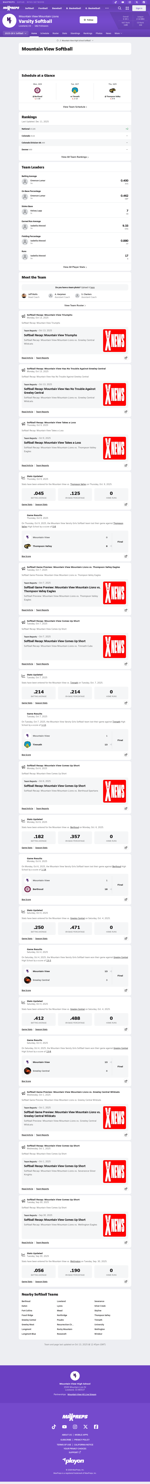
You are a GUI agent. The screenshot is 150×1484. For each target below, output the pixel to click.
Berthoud (74, 827)
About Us (67, 1434)
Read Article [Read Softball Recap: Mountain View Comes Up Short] (27, 663)
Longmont (26, 1329)
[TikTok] (115, 2)
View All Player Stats (75, 267)
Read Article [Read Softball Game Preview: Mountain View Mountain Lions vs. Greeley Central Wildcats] (27, 1134)
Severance (99, 1301)
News (108, 33)
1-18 (43, 869)
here (92, 287)
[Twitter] (137, 2)
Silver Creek (100, 1305)
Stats (64, 33)
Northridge (62, 1315)
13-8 (48, 1051)
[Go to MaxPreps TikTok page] (54, 1427)
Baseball (57, 8)
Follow (88, 19)
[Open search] (119, 8)
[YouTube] (123, 2)
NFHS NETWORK (35, 2)
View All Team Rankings (75, 156)
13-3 (48, 960)
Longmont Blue (29, 1333)
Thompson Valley (78, 484)
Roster (56, 33)
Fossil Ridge (27, 1315)
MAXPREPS (9, 2)
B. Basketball (73, 8)
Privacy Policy (82, 1439)
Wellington (75, 1261)
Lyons (60, 1305)
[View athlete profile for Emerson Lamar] (75, 176)
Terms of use (64, 1444)
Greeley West (28, 1324)
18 (106, 889)
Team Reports (30, 330)
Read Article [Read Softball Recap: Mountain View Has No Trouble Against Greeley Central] (27, 411)
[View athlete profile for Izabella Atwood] (75, 221)
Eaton (24, 1305)
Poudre (60, 1319)
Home (34, 33)
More (118, 33)
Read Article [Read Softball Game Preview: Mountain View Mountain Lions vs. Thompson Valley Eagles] (27, 609)
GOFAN (21, 2)
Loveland (61, 1301)
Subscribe (65, 1439)
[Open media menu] (127, 8)
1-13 (43, 725)
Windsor (98, 1333)
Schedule (44, 33)
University (99, 1324)
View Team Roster (75, 305)
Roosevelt (61, 1333)
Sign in (139, 8)
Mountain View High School (75, 1378)
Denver (25, 149)
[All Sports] (107, 8)
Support (75, 1452)
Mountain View (37, 537)
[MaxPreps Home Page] (58, 40)
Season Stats (41, 504)
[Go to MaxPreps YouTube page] (64, 1427)
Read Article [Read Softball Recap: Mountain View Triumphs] (27, 357)
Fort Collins (27, 1310)
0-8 (54, 526)
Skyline (97, 1310)
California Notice (83, 1444)
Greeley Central (77, 918)
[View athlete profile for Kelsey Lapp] (75, 206)
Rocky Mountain (64, 1329)
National (26, 128)
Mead (59, 1310)
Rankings (87, 33)
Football (43, 8)
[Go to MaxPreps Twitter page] (85, 1427)
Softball (29, 8)
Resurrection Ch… (65, 1324)
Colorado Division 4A (31, 142)
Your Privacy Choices (75, 1448)
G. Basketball (92, 8)
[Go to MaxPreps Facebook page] (96, 1427)
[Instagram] (130, 2)
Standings (75, 33)
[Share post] (126, 357)
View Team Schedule (75, 106)
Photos (99, 33)
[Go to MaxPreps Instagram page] (75, 1427)
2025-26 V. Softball (16, 33)
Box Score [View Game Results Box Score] (26, 556)
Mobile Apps (81, 1434)
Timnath (74, 682)
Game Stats (27, 504)
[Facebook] (144, 2)
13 (106, 744)
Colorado (26, 135)
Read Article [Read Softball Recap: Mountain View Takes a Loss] (27, 465)
